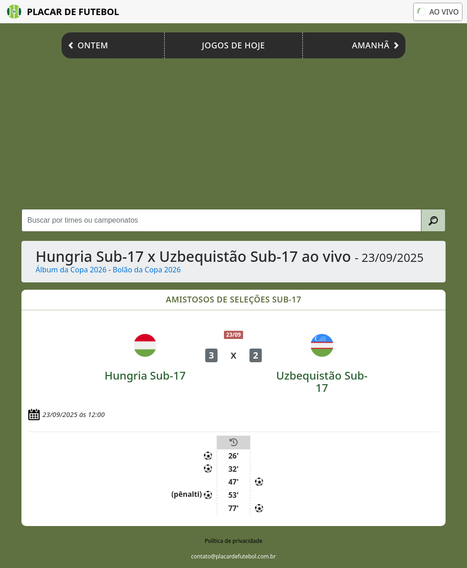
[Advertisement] (233, 131)
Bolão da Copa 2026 (147, 270)
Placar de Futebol (63, 12)
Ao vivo (438, 11)
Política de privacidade (233, 541)
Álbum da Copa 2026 (71, 270)
